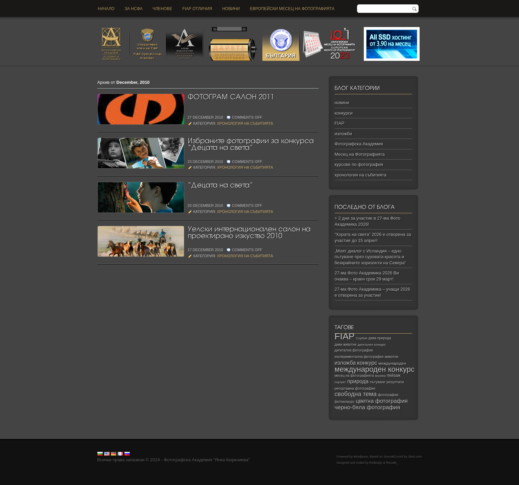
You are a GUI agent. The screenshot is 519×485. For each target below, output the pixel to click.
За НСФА (134, 8)
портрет (340, 382)
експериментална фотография (359, 357)
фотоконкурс (345, 402)
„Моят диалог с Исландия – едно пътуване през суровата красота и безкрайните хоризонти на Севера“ (370, 256)
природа (358, 381)
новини (231, 8)
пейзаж (394, 375)
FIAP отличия (197, 8)
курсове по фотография (359, 164)
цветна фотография (382, 401)
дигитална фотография (354, 350)
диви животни (346, 344)
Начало (106, 8)
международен (392, 363)
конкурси (344, 113)
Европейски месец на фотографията (292, 8)
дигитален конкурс (372, 344)
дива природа (380, 338)
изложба (345, 363)
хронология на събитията (245, 123)
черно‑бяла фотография (367, 407)
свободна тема (356, 394)
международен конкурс (375, 369)
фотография (388, 395)
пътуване (377, 382)
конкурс (367, 363)
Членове (162, 8)
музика (380, 376)
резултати (395, 382)
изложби (343, 133)
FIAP (340, 123)
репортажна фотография (355, 388)
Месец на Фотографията (360, 154)
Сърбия (361, 338)
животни (391, 357)
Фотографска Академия (359, 143)
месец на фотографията (354, 376)
